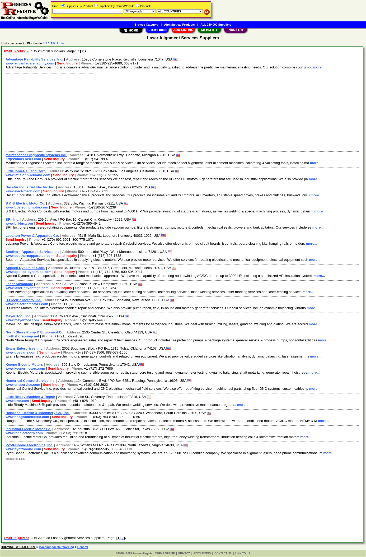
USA (46, 43)
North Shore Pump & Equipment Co (35, 332)
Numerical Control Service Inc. (30, 381)
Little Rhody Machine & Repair (30, 397)
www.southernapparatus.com (30, 256)
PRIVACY (184, 553)
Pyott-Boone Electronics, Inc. (29, 445)
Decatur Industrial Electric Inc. (30, 187)
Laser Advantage (19, 284)
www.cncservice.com (23, 385)
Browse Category (146, 24)
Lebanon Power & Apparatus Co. (32, 236)
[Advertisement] (161, 112)
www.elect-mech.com (23, 191)
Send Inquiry (67, 63)
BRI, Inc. (12, 219)
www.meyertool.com (22, 320)
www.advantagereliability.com (30, 63)
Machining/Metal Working (56, 547)
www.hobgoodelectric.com (27, 417)
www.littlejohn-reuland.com (28, 175)
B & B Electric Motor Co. (25, 203)
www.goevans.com (21, 352)
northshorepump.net (22, 336)
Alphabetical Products (179, 24)
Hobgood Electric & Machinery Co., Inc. (38, 413)
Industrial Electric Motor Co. (28, 429)
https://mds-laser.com (23, 159)
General (82, 547)
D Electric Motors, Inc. (24, 300)
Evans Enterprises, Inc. (24, 348)
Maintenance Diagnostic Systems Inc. (36, 155)
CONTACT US (223, 553)
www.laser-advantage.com (27, 288)
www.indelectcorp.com (24, 433)
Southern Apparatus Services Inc (32, 252)
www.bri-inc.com (19, 223)
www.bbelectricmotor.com (27, 207)
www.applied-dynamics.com (28, 272)
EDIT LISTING (202, 553)
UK (53, 43)
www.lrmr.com (17, 401)
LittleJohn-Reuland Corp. (26, 171)
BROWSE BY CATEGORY (18, 547)
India (60, 43)
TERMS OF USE (165, 553)
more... (319, 67)
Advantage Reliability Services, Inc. (34, 59)
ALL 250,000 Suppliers (215, 24)
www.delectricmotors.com (27, 304)
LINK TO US (242, 553)
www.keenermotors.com (25, 368)
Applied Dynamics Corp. (25, 268)
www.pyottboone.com (23, 449)
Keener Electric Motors (24, 364)
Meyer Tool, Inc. (18, 316)
